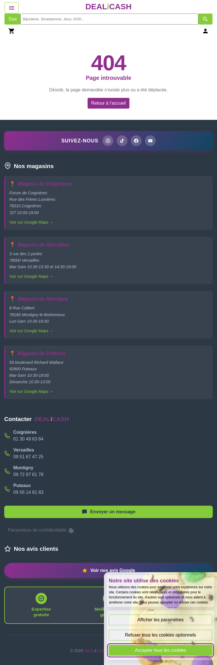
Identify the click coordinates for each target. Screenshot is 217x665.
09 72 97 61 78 (28, 474)
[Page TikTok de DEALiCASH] (122, 140)
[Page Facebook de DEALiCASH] (136, 140)
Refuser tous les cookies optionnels (160, 635)
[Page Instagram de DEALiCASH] (108, 140)
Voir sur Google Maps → (31, 222)
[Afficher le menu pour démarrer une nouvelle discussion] (108, 512)
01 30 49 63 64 (28, 439)
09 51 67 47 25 (28, 456)
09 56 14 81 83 (28, 492)
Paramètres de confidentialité (41, 530)
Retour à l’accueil (108, 103)
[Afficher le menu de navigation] (12, 7)
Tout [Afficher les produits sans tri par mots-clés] (12, 19)
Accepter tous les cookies (160, 650)
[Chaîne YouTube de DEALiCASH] (150, 140)
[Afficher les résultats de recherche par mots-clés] (205, 19)
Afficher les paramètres (160, 619)
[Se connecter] (205, 30)
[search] (109, 19)
